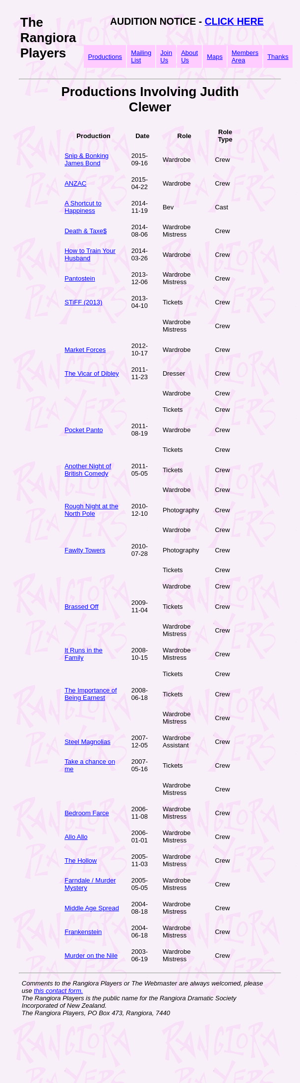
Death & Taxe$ (85, 231)
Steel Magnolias (87, 741)
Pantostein (79, 278)
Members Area (245, 56)
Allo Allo (75, 836)
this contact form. (58, 990)
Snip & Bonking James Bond (86, 159)
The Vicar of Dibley (91, 373)
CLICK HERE (234, 21)
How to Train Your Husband (90, 254)
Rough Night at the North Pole (91, 509)
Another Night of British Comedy (87, 469)
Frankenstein (83, 931)
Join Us (166, 56)
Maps (215, 56)
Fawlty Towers (84, 550)
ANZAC (75, 183)
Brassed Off (81, 606)
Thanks (278, 56)
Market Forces (85, 349)
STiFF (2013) (83, 302)
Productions (105, 56)
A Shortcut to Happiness (82, 206)
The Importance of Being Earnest (90, 694)
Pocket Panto (83, 430)
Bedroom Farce (86, 813)
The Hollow (80, 860)
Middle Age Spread (91, 908)
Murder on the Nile (91, 955)
